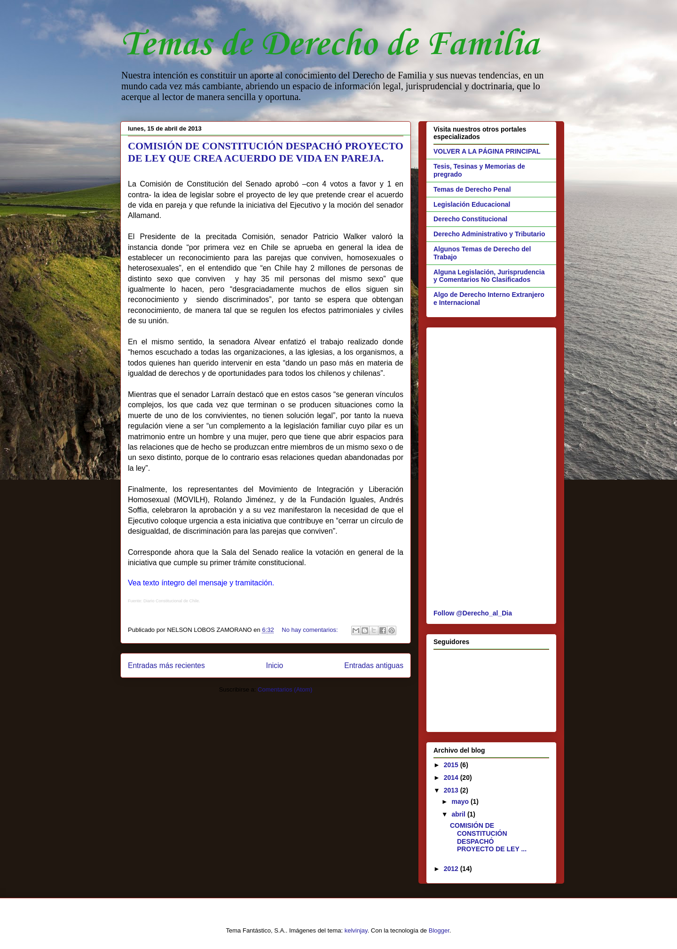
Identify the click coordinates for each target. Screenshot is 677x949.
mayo (460, 801)
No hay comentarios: (310, 629)
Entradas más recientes (166, 665)
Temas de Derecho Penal (472, 189)
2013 (452, 790)
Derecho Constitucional (470, 219)
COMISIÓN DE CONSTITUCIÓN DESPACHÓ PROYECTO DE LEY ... (488, 837)
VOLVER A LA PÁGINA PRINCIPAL (487, 151)
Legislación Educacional (471, 204)
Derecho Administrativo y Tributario (489, 234)
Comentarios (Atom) (285, 689)
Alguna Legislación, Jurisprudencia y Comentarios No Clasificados (489, 276)
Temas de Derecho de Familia (329, 44)
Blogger (439, 930)
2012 (452, 868)
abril (459, 814)
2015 (452, 765)
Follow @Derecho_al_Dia (472, 613)
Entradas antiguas (373, 665)
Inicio (274, 665)
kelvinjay (356, 930)
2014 (452, 777)
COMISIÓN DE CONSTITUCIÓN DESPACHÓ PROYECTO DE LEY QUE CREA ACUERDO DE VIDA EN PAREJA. (265, 152)
